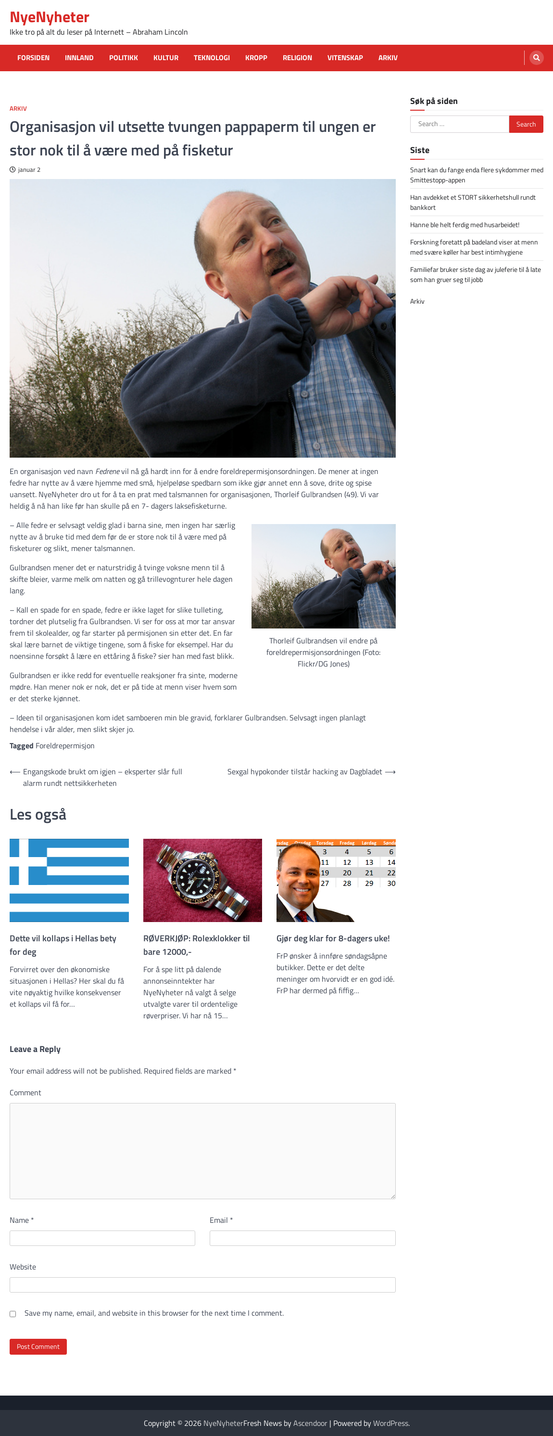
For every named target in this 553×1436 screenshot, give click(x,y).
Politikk (123, 57)
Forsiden (33, 57)
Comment (25, 1092)
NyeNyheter (49, 16)
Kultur (165, 57)
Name (22, 1220)
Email (221, 1220)
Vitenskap (345, 57)
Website (23, 1266)
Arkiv (388, 57)
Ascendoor (310, 1423)
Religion (297, 57)
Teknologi (212, 57)
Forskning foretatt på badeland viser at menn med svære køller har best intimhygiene (474, 247)
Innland (79, 57)
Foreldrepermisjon (65, 745)
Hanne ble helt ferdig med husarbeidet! (464, 224)
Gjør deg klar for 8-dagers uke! (333, 938)
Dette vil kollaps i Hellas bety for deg (63, 945)
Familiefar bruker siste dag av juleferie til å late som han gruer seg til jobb (475, 274)
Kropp (256, 57)
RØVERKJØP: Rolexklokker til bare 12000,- (196, 945)
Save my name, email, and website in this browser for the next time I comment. (154, 1313)
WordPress (390, 1423)
